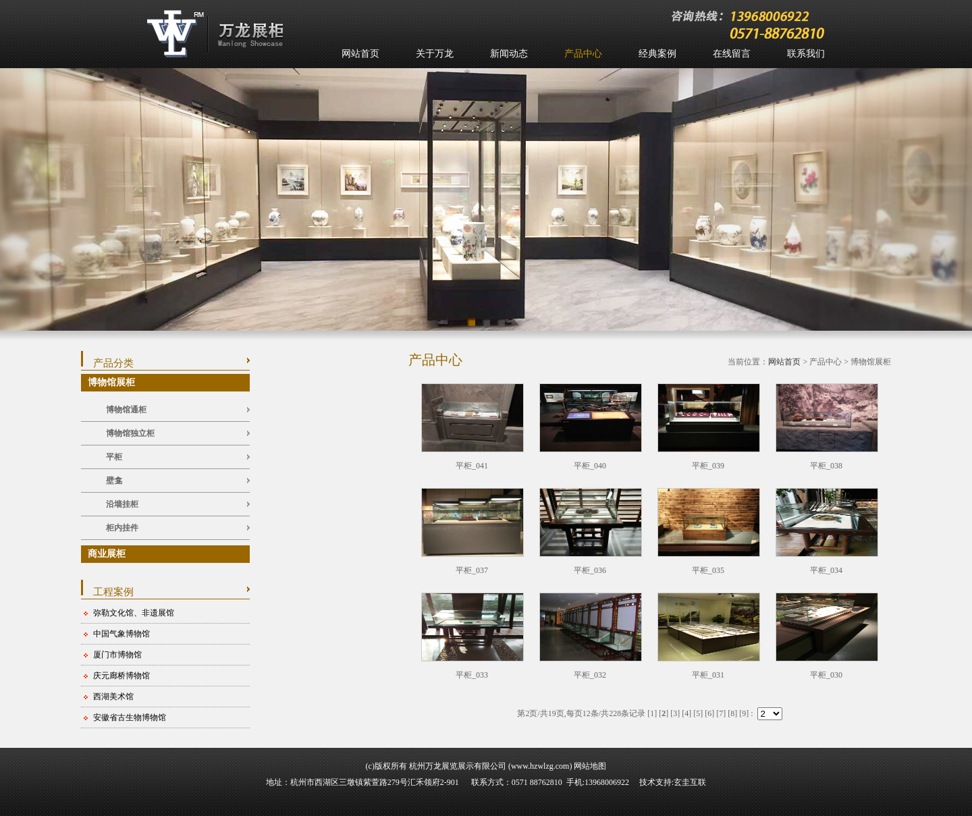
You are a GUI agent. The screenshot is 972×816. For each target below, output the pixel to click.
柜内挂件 (122, 528)
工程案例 (113, 592)
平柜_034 (826, 570)
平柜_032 (590, 675)
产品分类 (113, 363)
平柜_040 (590, 465)
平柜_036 (590, 570)
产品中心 (583, 54)
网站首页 (360, 54)
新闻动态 (509, 54)
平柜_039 (708, 465)
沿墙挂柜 (122, 504)
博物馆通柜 (126, 409)
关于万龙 (435, 54)
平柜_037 (472, 570)
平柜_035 (708, 570)
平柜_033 (472, 675)
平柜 (114, 457)
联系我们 (806, 54)
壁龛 (114, 480)
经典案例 (657, 54)
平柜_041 (472, 465)
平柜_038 (826, 465)
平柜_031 (708, 675)
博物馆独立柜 (130, 433)
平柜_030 (826, 675)
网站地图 (590, 766)
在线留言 (732, 54)
